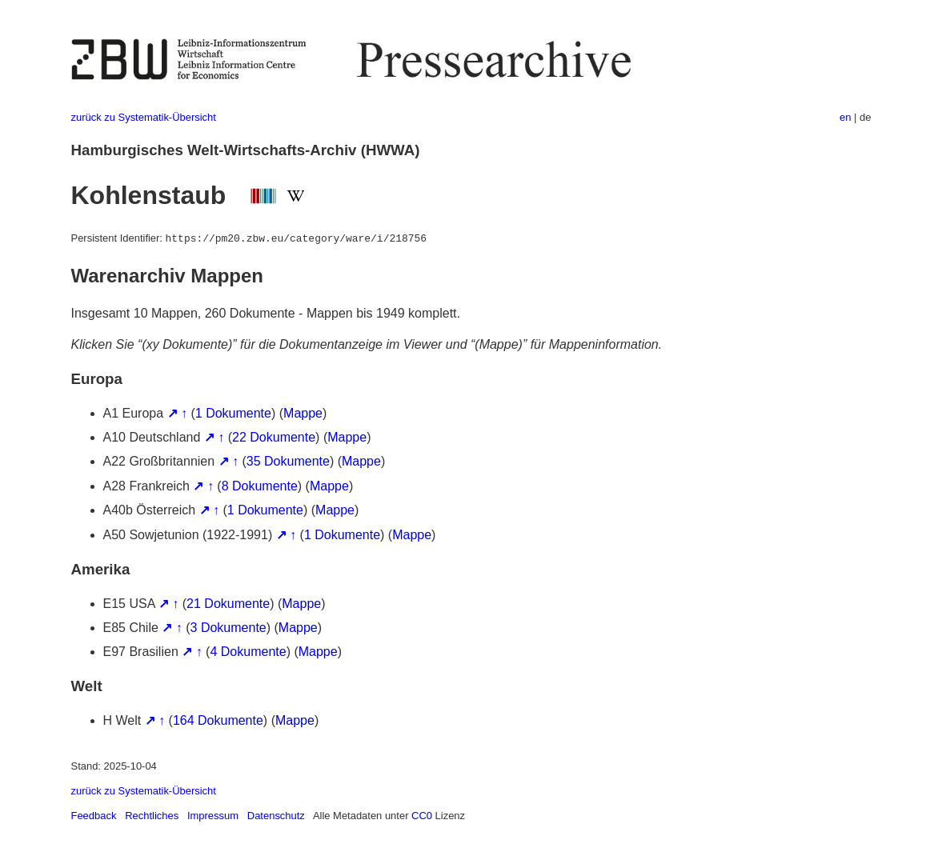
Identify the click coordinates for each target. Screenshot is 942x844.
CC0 (421, 816)
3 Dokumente (228, 627)
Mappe (303, 413)
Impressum (213, 816)
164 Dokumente (218, 720)
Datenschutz (276, 816)
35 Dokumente (288, 461)
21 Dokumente (228, 603)
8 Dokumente (260, 486)
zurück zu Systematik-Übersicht (143, 117)
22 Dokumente (273, 437)
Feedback (94, 816)
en (845, 117)
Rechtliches (151, 816)
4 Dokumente (248, 651)
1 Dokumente (233, 413)
